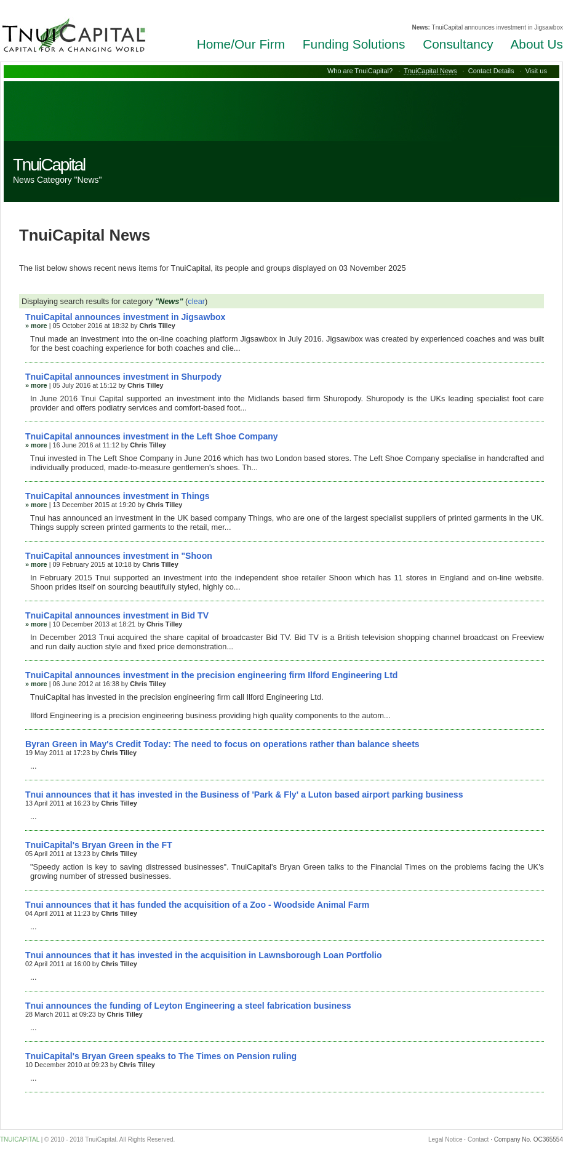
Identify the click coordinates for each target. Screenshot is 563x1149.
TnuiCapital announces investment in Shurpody (123, 377)
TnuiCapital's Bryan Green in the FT (98, 845)
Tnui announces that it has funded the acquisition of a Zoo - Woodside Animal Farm (197, 905)
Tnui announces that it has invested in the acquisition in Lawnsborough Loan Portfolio (203, 955)
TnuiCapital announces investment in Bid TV (117, 615)
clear (196, 301)
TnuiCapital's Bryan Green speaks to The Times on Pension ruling (161, 1056)
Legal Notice (445, 1139)
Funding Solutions (354, 44)
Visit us (536, 70)
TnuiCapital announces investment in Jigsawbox (125, 317)
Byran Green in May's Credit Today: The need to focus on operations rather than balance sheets (222, 744)
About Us (536, 44)
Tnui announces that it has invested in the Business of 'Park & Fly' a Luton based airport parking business (244, 794)
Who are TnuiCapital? (360, 70)
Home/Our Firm (241, 44)
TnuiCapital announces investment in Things (117, 496)
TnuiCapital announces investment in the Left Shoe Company (151, 436)
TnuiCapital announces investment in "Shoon (118, 556)
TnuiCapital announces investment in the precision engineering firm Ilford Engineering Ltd (211, 675)
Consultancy (458, 44)
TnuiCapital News (430, 70)
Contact (478, 1139)
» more (36, 325)
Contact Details (491, 70)
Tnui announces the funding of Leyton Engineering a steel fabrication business (188, 1006)
